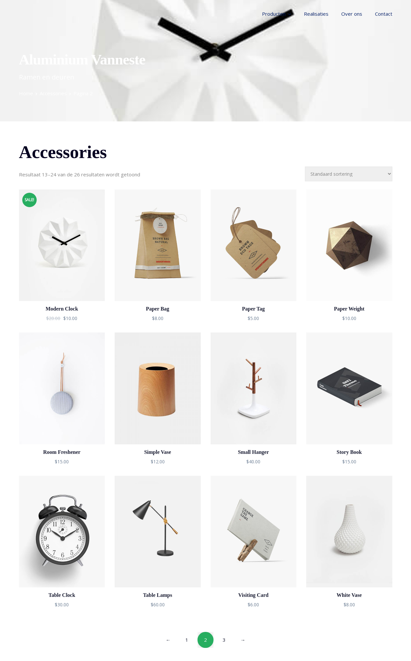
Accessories (53, 93)
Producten (274, 13)
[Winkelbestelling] (348, 174)
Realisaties (316, 13)
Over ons (351, 13)
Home (26, 93)
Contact (383, 13)
